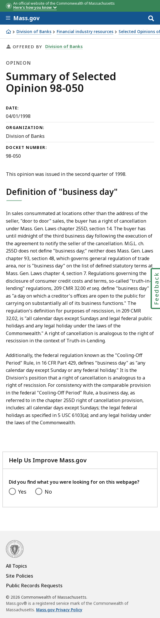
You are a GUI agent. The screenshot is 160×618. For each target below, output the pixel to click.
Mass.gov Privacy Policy (59, 609)
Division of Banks (33, 31)
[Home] (8, 31)
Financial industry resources (85, 31)
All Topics (16, 566)
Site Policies (19, 576)
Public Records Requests (34, 585)
